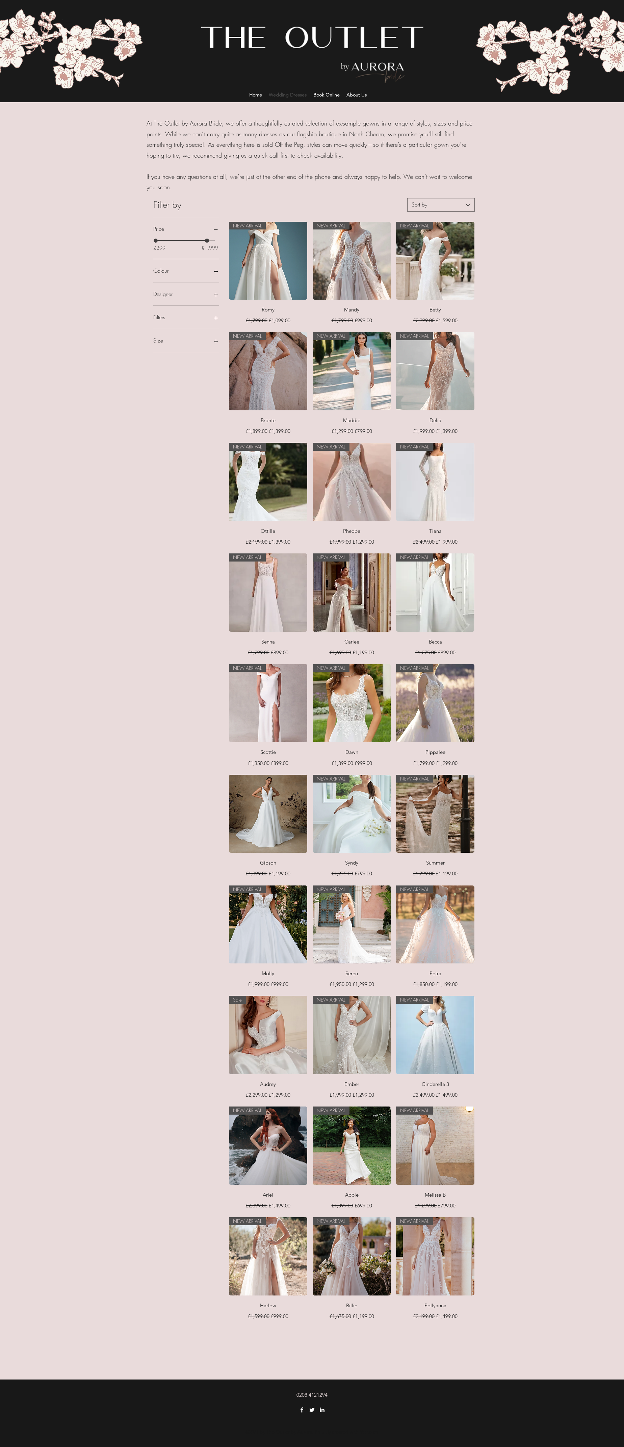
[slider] (156, 241)
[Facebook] (301, 1410)
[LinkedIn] (322, 1410)
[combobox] (441, 205)
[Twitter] (312, 1410)
